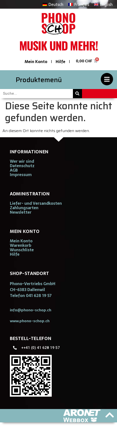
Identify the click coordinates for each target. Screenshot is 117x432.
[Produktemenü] (107, 79)
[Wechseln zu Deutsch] (53, 4)
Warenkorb (20, 245)
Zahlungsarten (24, 207)
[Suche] (77, 93)
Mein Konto (36, 61)
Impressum (21, 174)
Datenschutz (22, 165)
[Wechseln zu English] (103, 4)
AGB (14, 170)
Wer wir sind (22, 161)
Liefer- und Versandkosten (36, 203)
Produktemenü (39, 79)
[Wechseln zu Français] (78, 4)
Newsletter (21, 212)
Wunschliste (22, 250)
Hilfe (60, 61)
